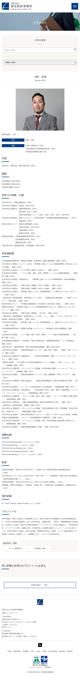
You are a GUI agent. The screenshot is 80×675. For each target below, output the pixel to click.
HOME (9, 651)
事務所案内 (17, 651)
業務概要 (25, 651)
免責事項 (48, 667)
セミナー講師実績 (15, 548)
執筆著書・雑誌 (40, 548)
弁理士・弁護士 (35, 651)
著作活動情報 (53, 651)
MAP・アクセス (10, 625)
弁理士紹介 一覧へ (40, 585)
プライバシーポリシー (36, 667)
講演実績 (62, 651)
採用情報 (70, 651)
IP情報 (44, 651)
